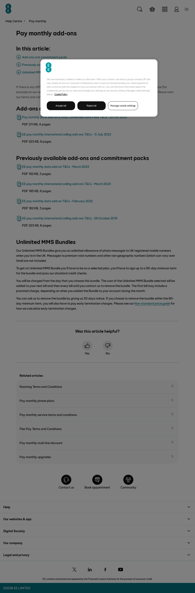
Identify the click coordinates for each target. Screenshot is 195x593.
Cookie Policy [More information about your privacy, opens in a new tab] (61, 94)
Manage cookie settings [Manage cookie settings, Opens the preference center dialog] (123, 105)
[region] (98, 88)
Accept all (61, 105)
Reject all (91, 105)
